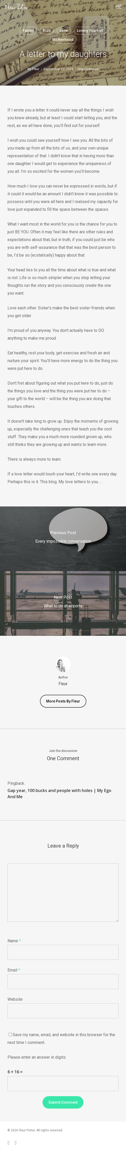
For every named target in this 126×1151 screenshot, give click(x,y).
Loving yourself (90, 30)
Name (14, 940)
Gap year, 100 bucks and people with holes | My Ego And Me (59, 793)
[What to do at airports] (63, 603)
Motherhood (62, 40)
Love (64, 30)
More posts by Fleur (63, 701)
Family (28, 30)
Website (15, 999)
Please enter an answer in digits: (36, 1057)
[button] (118, 6)
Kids (47, 30)
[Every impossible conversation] (63, 538)
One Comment (88, 69)
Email (13, 970)
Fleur (35, 69)
